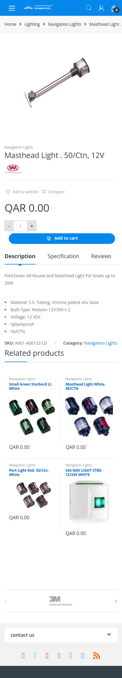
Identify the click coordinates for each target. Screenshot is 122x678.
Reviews (101, 256)
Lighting (32, 24)
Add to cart (66, 238)
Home (10, 24)
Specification (63, 256)
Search (88, 8)
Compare (56, 191)
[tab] (20, 258)
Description (20, 256)
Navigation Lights (64, 24)
